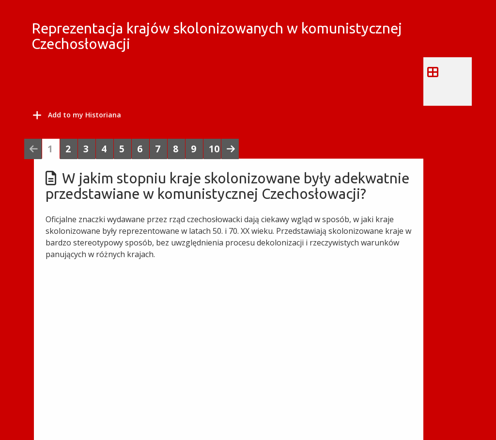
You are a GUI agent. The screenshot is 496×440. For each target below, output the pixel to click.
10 (214, 148)
